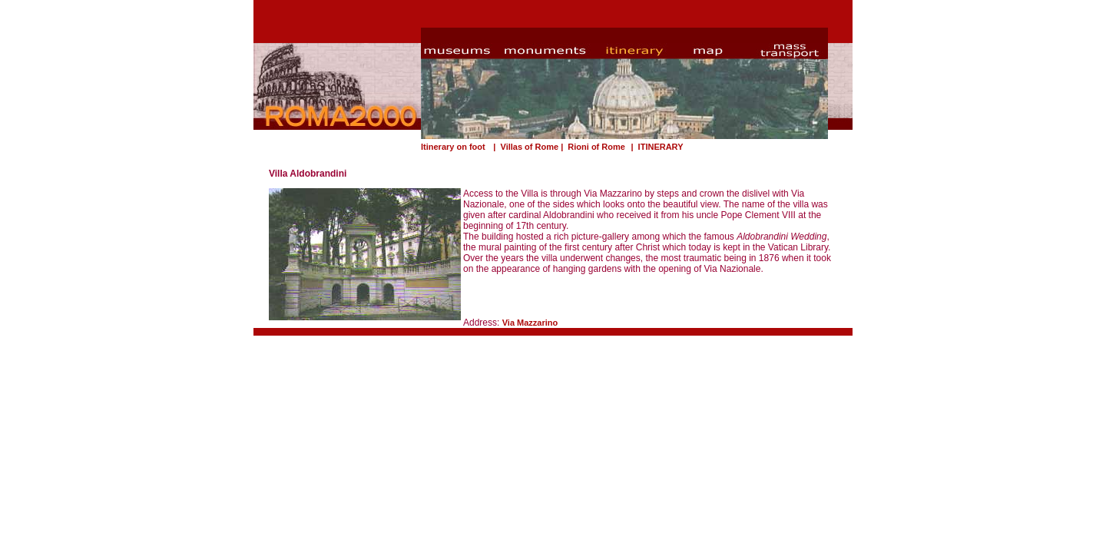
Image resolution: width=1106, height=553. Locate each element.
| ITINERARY (655, 146)
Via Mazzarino (530, 322)
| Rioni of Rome (593, 146)
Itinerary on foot (453, 146)
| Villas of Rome (524, 146)
